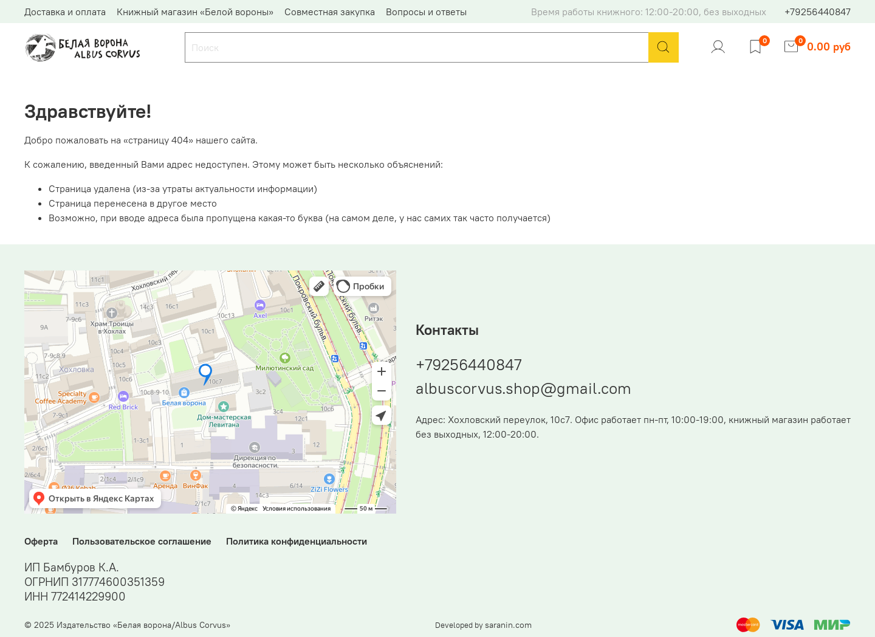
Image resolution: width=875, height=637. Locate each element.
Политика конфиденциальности (296, 541)
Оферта (41, 541)
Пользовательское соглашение (141, 541)
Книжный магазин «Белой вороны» (195, 11)
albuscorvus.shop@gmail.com (523, 388)
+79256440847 (817, 11)
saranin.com (508, 624)
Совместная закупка (329, 11)
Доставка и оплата (65, 11)
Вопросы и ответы (426, 11)
